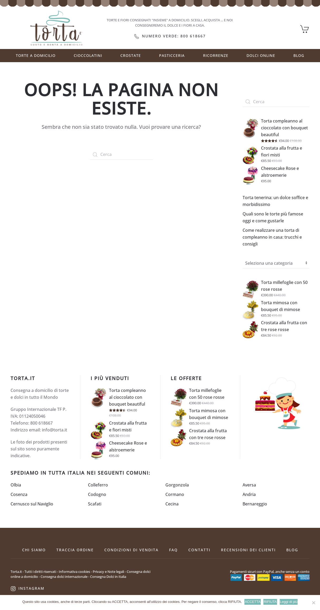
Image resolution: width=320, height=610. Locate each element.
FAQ (173, 549)
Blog (298, 55)
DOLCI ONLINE (261, 55)
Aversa (249, 485)
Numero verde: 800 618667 (170, 36)
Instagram (28, 588)
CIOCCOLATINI (88, 55)
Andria (249, 494)
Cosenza (19, 494)
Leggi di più (289, 602)
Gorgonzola (177, 485)
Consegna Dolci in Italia (108, 576)
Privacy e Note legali (108, 571)
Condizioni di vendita (131, 549)
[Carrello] (304, 28)
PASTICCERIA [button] (172, 55)
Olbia (16, 485)
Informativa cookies (74, 571)
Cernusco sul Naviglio (32, 504)
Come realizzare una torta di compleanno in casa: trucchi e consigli (272, 237)
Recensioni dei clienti (248, 549)
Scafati (94, 504)
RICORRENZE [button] (215, 55)
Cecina (172, 504)
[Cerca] (121, 154)
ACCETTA (252, 602)
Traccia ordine (75, 549)
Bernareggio (255, 504)
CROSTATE (130, 55)
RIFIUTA (270, 602)
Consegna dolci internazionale (64, 576)
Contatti (199, 549)
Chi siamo (34, 549)
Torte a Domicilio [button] (36, 55)
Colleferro (98, 485)
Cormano (174, 494)
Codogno (97, 494)
